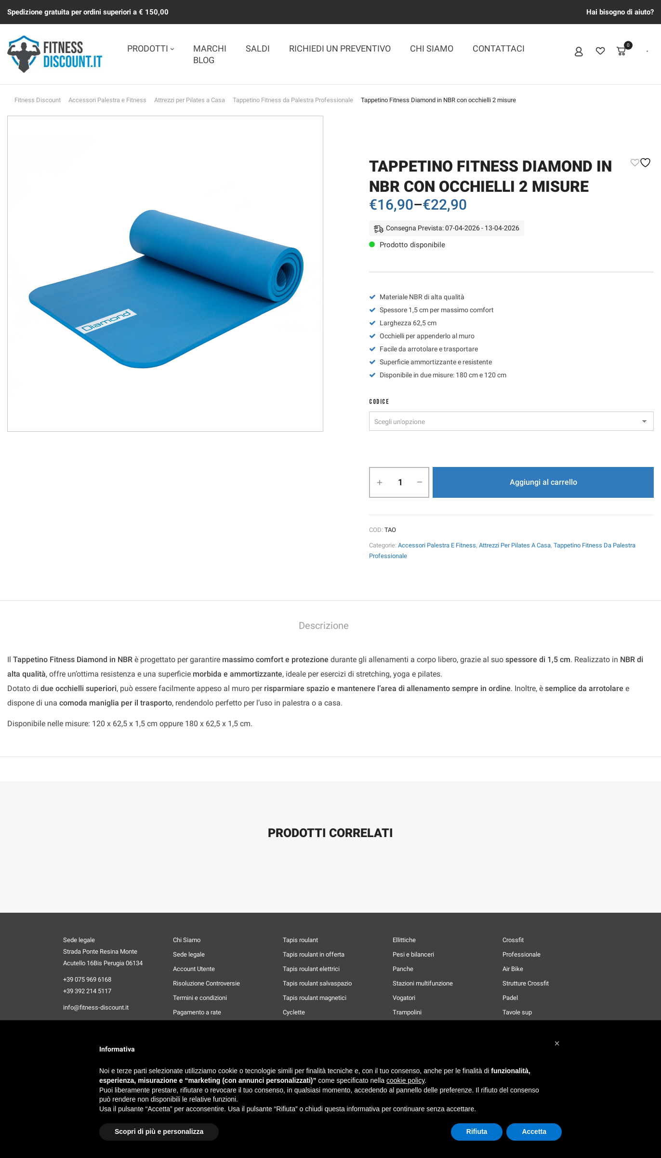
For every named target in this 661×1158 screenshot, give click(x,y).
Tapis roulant (300, 940)
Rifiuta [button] (477, 1131)
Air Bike (512, 968)
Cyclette (294, 1012)
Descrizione (324, 625)
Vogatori (404, 997)
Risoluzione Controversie (206, 983)
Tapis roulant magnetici (314, 997)
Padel (510, 997)
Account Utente (194, 968)
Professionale (521, 954)
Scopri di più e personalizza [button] (159, 1131)
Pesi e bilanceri (413, 954)
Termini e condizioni (200, 997)
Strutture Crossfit (525, 983)
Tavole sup (517, 1012)
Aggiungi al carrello (543, 482)
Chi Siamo (186, 940)
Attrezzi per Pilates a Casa (189, 100)
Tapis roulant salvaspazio (317, 983)
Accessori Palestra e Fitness (107, 100)
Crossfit (513, 940)
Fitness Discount (37, 100)
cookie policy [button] (405, 1080)
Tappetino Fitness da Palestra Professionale (293, 100)
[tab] (324, 626)
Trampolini (407, 1012)
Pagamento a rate (197, 1012)
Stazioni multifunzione (423, 983)
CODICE (379, 402)
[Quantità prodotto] (400, 482)
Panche (403, 968)
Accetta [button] (534, 1131)
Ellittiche (404, 940)
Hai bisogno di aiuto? (620, 12)
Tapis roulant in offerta (313, 954)
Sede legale (189, 954)
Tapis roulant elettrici (311, 968)
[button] (557, 1043)
